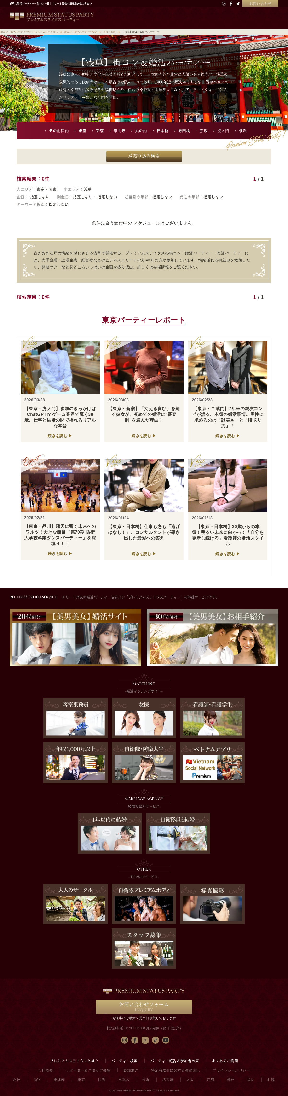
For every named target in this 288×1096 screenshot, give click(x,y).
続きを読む (57, 436)
